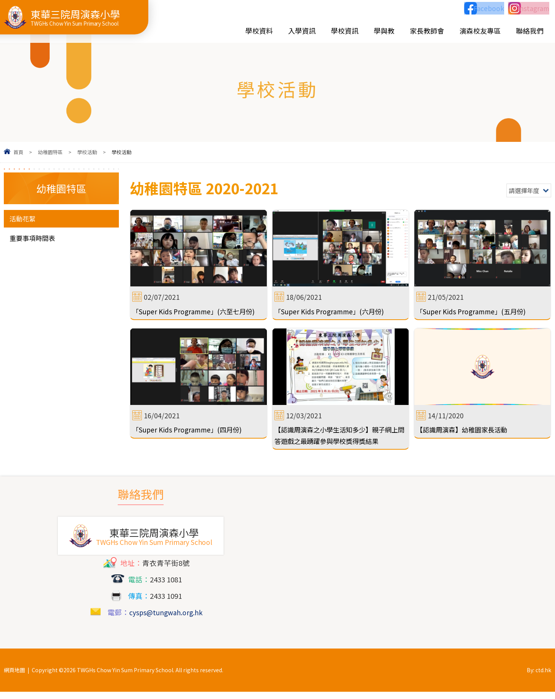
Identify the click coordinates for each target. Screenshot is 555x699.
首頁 (18, 152)
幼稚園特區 (50, 152)
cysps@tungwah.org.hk (166, 619)
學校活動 (87, 152)
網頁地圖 (14, 677)
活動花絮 (24, 219)
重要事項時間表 (35, 239)
